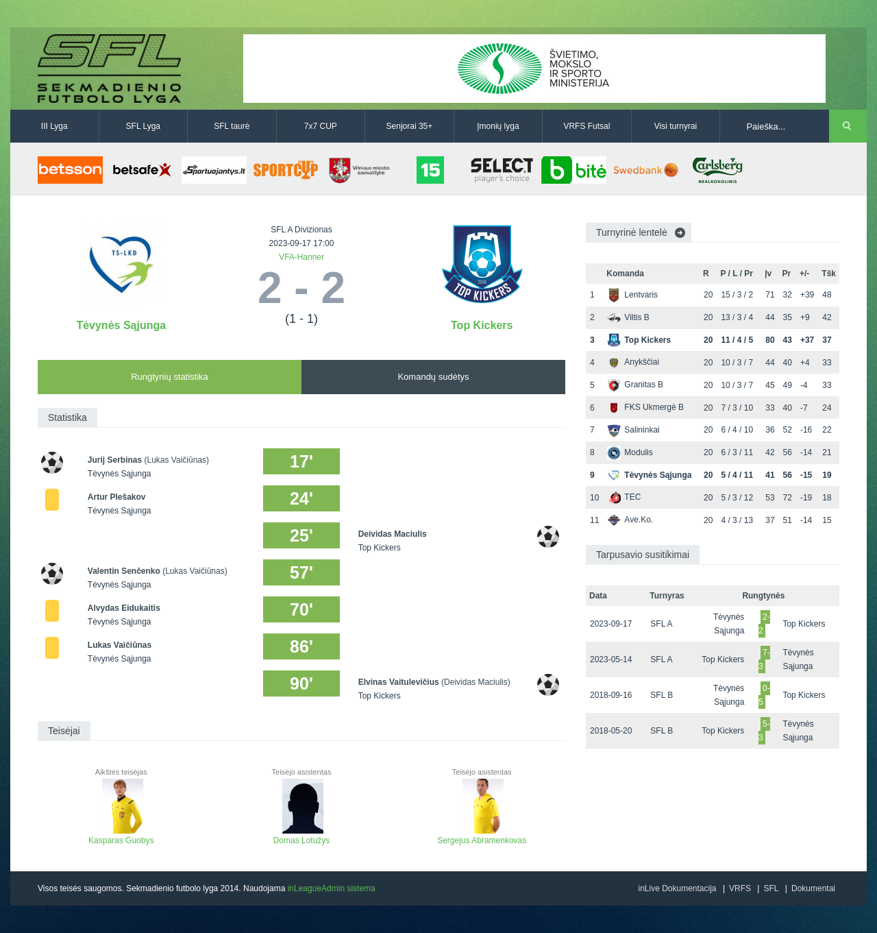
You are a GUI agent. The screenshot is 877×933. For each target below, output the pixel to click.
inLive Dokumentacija (677, 888)
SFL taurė (231, 126)
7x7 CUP (320, 126)
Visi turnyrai (675, 126)
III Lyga (54, 126)
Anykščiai (633, 362)
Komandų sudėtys (433, 377)
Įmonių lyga (498, 126)
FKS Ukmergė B (645, 407)
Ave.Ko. (630, 519)
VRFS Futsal (586, 126)
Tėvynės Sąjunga (121, 325)
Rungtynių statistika (169, 377)
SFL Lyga (143, 126)
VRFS (740, 888)
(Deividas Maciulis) (475, 682)
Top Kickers (481, 325)
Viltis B (628, 317)
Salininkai (633, 430)
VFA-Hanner (301, 257)
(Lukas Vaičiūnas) (177, 460)
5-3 (764, 730)
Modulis (629, 452)
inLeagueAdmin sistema (331, 888)
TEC (624, 497)
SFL (770, 888)
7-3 (764, 659)
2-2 (764, 623)
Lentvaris (632, 295)
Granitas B (635, 384)
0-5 (764, 695)
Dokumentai (813, 888)
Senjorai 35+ (409, 126)
